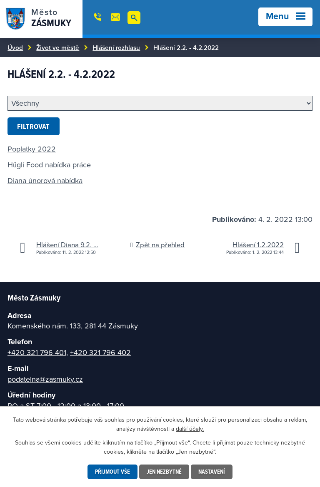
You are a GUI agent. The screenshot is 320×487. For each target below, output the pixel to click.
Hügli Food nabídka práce (49, 164)
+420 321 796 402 (100, 352)
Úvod (15, 47)
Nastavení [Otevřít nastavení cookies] (211, 471)
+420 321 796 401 (37, 352)
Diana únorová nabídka (45, 180)
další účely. (190, 429)
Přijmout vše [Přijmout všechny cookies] (112, 471)
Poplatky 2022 (32, 149)
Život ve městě (57, 47)
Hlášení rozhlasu (116, 47)
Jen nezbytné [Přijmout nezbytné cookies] (164, 471)
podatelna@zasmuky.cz (45, 379)
